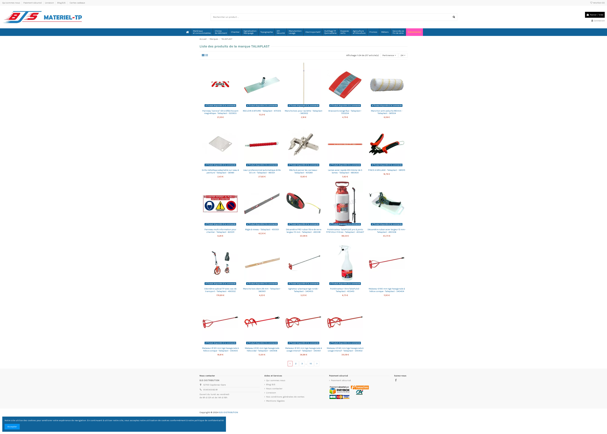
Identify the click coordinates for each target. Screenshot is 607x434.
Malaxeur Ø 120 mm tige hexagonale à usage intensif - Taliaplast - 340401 (303, 349)
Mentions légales (275, 400)
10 (311, 363)
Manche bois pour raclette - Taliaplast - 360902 (303, 112)
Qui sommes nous (11, 3)
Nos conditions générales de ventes (285, 396)
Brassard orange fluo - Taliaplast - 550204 (345, 112)
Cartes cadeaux (77, 3)
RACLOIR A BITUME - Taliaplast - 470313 (262, 111)
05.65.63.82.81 (210, 389)
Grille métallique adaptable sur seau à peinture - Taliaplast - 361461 (220, 171)
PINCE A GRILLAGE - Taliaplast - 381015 (386, 170)
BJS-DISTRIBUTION (228, 412)
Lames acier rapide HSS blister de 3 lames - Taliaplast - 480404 (345, 171)
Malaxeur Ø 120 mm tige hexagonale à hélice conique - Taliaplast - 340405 (220, 349)
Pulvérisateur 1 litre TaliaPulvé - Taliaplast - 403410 (345, 290)
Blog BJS (61, 3)
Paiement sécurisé (32, 3)
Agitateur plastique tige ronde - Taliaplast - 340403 (303, 290)
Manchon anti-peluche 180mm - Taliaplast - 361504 (386, 112)
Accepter (12, 426)
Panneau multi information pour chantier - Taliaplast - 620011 (220, 230)
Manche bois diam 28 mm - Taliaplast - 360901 (262, 290)
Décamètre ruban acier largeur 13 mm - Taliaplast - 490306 (387, 230)
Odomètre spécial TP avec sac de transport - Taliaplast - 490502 (220, 290)
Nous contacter (274, 388)
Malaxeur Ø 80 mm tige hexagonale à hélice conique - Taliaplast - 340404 (387, 290)
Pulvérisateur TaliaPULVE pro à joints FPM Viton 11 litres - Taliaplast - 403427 (345, 230)
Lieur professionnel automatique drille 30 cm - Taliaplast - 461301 (262, 171)
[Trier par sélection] (389, 55)
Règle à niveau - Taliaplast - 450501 (262, 229)
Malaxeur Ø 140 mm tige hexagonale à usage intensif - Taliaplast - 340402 (345, 349)
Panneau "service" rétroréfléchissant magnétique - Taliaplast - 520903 (220, 112)
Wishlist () (597, 3)
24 (403, 55)
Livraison (49, 3)
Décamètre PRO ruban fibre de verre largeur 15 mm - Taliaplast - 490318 (303, 230)
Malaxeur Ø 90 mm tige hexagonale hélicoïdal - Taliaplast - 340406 (262, 349)
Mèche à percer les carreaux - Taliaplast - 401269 (303, 171)
